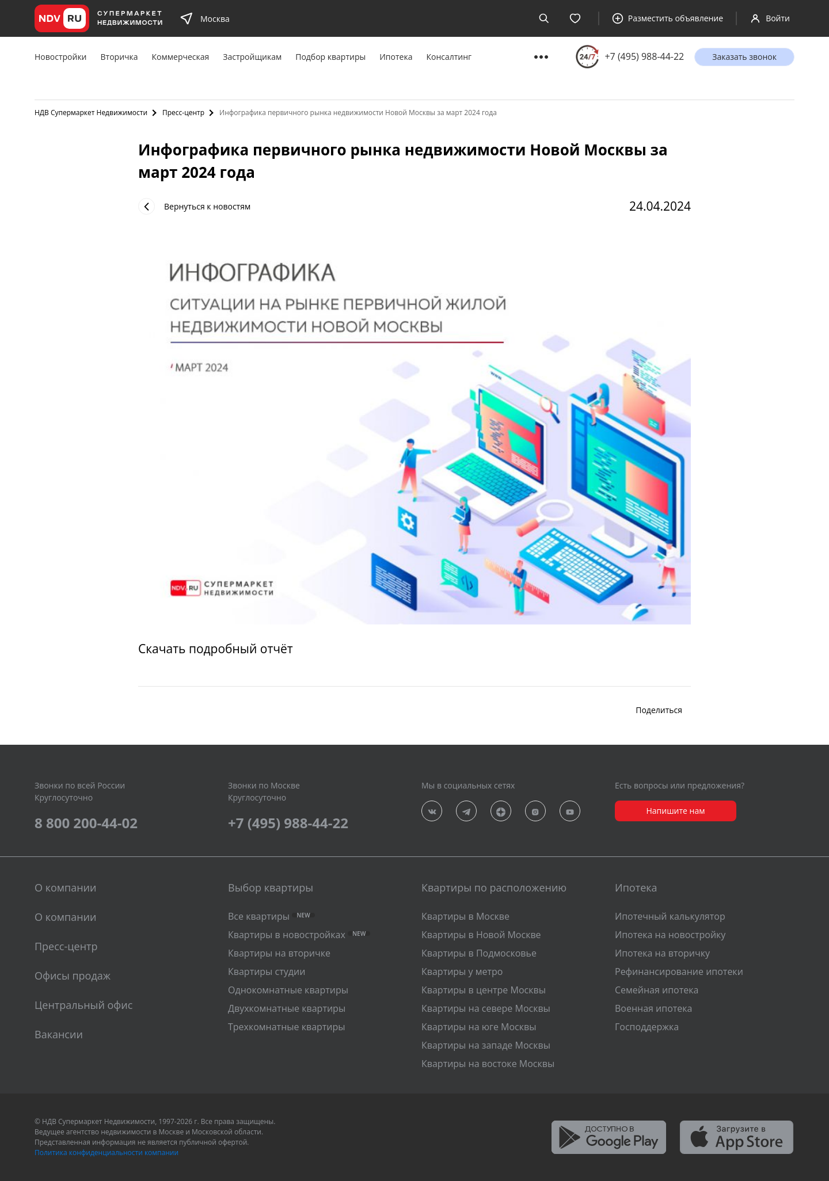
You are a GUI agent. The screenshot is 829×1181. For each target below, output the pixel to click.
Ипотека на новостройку (670, 934)
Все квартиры (271, 916)
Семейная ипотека (656, 990)
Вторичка (119, 56)
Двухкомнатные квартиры (286, 1008)
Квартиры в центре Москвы (483, 990)
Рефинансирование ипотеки (679, 971)
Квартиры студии (266, 971)
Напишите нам (675, 810)
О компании (65, 917)
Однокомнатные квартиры (288, 990)
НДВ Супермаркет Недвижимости (91, 112)
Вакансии (59, 1034)
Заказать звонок (744, 56)
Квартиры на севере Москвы (485, 1008)
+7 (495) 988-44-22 (644, 57)
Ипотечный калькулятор (670, 916)
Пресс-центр (183, 112)
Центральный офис (83, 1005)
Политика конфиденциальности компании (106, 1152)
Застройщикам (252, 56)
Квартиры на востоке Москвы (487, 1063)
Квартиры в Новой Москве (481, 934)
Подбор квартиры (330, 56)
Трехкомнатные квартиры (286, 1026)
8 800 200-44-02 (86, 822)
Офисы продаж (73, 975)
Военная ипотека (654, 1008)
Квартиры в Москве (465, 916)
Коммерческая (181, 56)
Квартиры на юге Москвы (478, 1026)
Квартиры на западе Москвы (485, 1045)
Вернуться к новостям (194, 206)
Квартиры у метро (462, 971)
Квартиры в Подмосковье (479, 953)
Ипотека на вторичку (662, 953)
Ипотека (395, 56)
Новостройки (61, 56)
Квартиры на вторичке (279, 953)
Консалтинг (448, 56)
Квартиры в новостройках (299, 934)
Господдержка (647, 1026)
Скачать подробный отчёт (215, 649)
